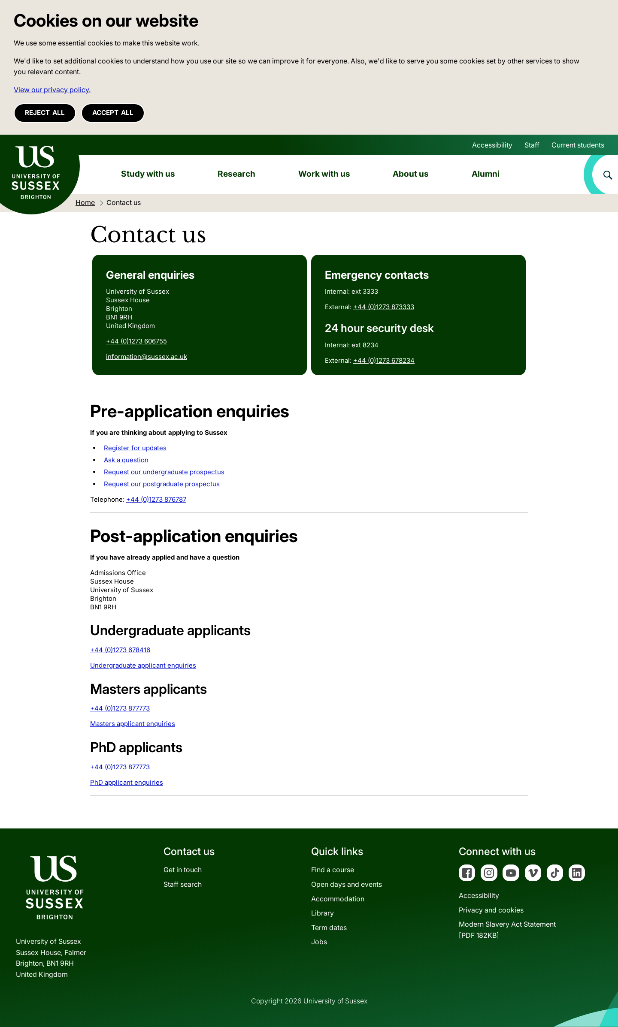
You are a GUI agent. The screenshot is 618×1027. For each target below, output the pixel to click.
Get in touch (183, 869)
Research (236, 174)
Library (322, 913)
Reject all (45, 112)
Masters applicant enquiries (132, 724)
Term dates (329, 927)
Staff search (183, 884)
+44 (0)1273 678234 (384, 360)
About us (411, 174)
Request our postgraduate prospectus (162, 484)
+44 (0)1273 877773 (120, 708)
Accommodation (337, 898)
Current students (577, 145)
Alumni (486, 174)
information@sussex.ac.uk (146, 356)
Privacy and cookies (491, 910)
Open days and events (346, 884)
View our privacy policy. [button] (52, 89)
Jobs (319, 941)
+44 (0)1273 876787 (156, 499)
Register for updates (135, 448)
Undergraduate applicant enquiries (143, 665)
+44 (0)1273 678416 (120, 650)
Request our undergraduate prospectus (164, 472)
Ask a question (126, 460)
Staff (531, 145)
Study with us (148, 174)
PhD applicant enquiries (126, 782)
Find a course (332, 869)
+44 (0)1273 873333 (383, 307)
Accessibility (492, 145)
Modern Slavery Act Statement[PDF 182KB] (507, 930)
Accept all (112, 112)
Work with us (324, 174)
